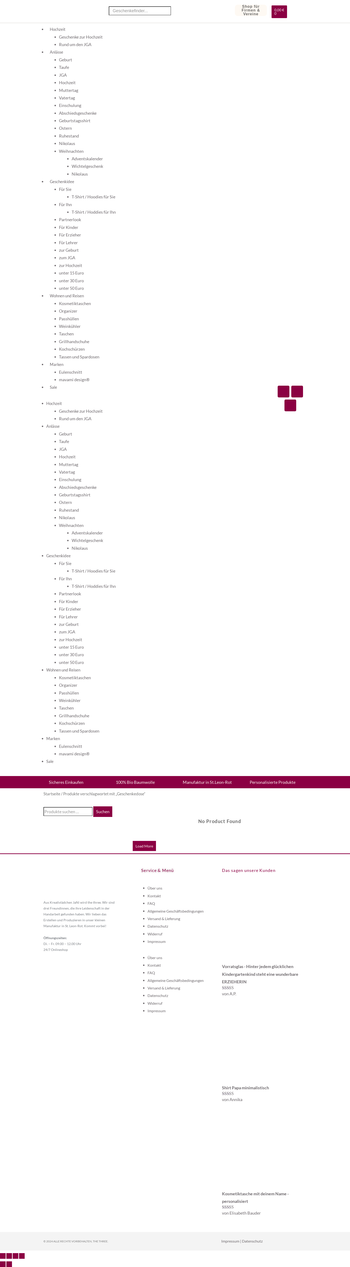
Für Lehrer (68, 242)
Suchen (102, 811)
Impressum (157, 941)
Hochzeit (57, 29)
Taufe (64, 67)
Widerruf (155, 934)
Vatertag (67, 97)
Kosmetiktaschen (75, 303)
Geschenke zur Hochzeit (81, 36)
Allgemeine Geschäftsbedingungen (176, 911)
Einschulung (70, 105)
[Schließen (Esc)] (22, 1256)
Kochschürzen (72, 349)
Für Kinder (68, 227)
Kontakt (154, 896)
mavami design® (74, 379)
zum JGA (67, 257)
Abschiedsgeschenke (78, 113)
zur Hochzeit (70, 265)
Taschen (66, 333)
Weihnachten (71, 151)
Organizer (68, 311)
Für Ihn (65, 204)
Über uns (155, 888)
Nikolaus (67, 143)
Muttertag (68, 90)
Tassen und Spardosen (79, 356)
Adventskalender (87, 158)
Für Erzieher (70, 234)
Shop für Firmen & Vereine (251, 10)
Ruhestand (69, 135)
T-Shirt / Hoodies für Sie (93, 196)
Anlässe (56, 52)
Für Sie (65, 189)
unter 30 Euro (71, 280)
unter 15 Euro (71, 272)
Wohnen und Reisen (67, 295)
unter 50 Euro (71, 288)
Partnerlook (70, 219)
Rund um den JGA (75, 44)
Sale (53, 387)
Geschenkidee (62, 181)
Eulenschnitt (70, 372)
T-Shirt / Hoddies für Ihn (94, 212)
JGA (63, 75)
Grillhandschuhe (74, 341)
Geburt (65, 59)
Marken (56, 364)
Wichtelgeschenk (87, 166)
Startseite (51, 794)
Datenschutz (158, 926)
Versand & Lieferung (164, 918)
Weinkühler (70, 326)
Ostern (65, 128)
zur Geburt (69, 250)
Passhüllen (69, 318)
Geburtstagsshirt (74, 120)
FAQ (151, 903)
